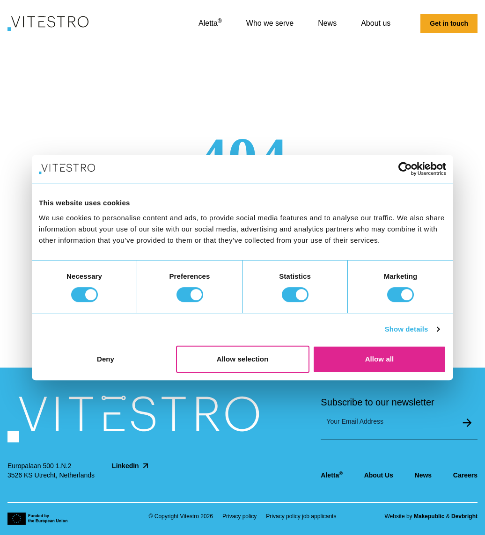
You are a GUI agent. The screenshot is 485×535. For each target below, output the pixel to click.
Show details (406, 329)
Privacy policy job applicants (301, 516)
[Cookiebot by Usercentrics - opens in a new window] (405, 169)
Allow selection (243, 359)
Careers (465, 475)
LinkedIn (131, 465)
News (423, 475)
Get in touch (449, 23)
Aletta (332, 474)
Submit (467, 422)
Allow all (379, 359)
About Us (378, 475)
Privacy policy (239, 516)
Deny (105, 359)
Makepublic (429, 516)
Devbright (464, 516)
